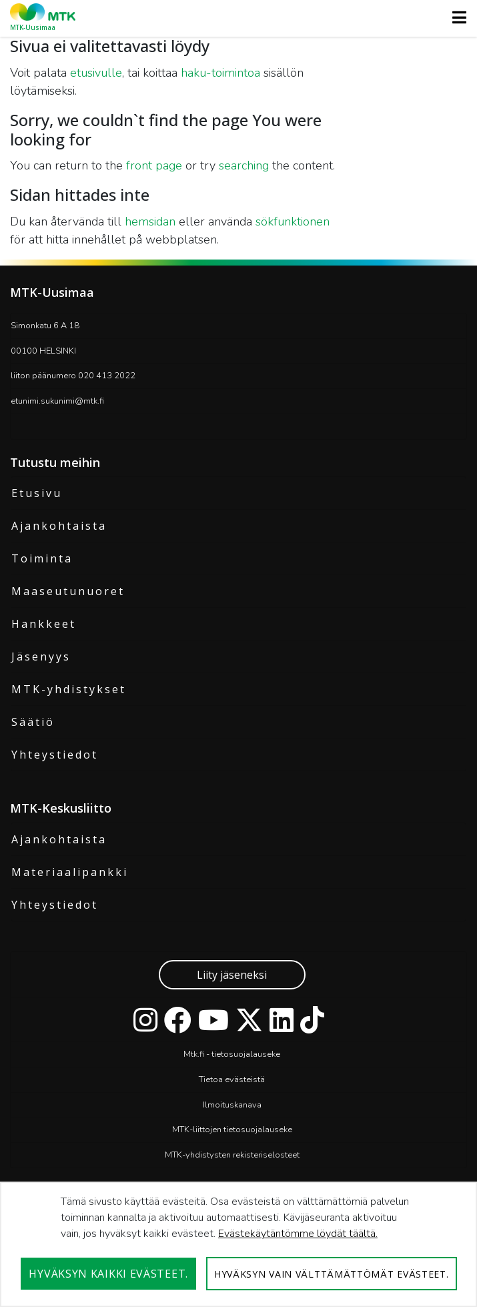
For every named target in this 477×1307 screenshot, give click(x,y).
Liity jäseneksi (232, 974)
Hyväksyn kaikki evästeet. (108, 1273)
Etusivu (36, 493)
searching (244, 165)
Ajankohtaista (59, 525)
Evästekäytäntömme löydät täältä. (298, 1233)
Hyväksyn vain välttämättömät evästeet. (331, 1274)
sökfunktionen (293, 221)
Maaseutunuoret (68, 591)
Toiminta (42, 558)
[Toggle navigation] (455, 17)
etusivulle (96, 73)
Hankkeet (43, 623)
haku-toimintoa (220, 73)
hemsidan (150, 221)
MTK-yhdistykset (68, 689)
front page (154, 165)
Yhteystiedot (54, 754)
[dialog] (238, 1244)
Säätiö (33, 722)
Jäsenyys (41, 656)
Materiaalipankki (69, 872)
